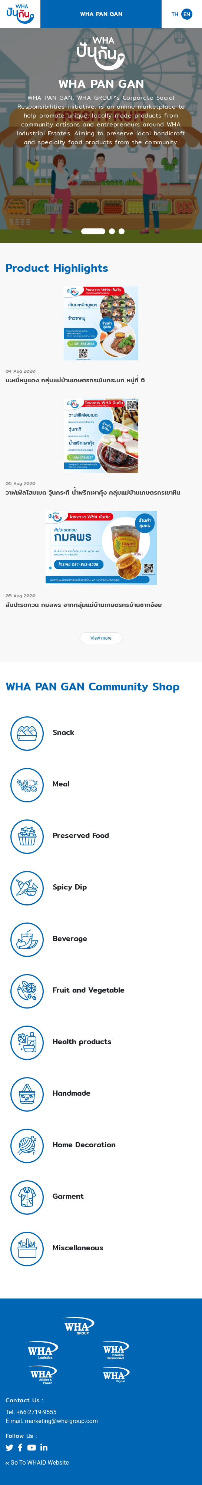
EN (186, 14)
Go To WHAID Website (37, 1462)
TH (175, 14)
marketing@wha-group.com (61, 1421)
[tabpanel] (101, 135)
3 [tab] (122, 231)
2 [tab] (112, 231)
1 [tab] (93, 231)
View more (101, 638)
